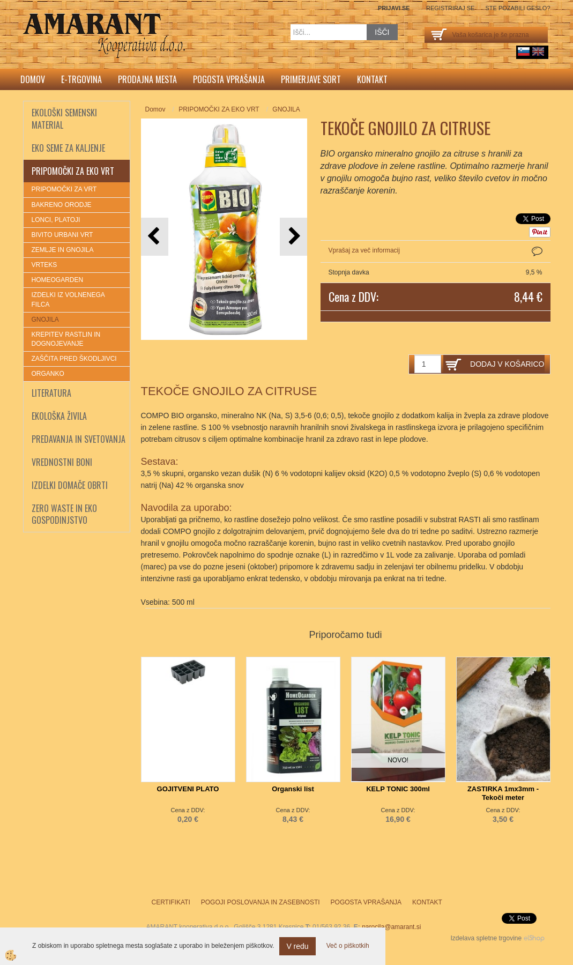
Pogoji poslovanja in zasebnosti (260, 902)
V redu (297, 946)
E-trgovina (81, 79)
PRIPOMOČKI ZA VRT (64, 189)
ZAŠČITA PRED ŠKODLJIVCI (74, 358)
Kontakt (372, 79)
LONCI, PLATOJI (56, 220)
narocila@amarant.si (391, 927)
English (538, 51)
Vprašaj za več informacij (364, 250)
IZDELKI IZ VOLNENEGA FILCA (68, 299)
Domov (32, 79)
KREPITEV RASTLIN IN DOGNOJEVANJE (66, 339)
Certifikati (171, 902)
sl (524, 51)
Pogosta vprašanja (229, 79)
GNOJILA (45, 319)
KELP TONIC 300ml (398, 789)
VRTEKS (44, 265)
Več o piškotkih (347, 945)
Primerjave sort (311, 79)
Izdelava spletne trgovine (486, 938)
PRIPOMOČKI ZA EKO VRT (218, 109)
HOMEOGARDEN (58, 280)
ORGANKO (48, 373)
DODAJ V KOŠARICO (507, 364)
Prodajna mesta (147, 79)
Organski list (293, 789)
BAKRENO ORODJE (62, 205)
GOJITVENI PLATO (188, 789)
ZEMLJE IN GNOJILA (63, 250)
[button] (293, 237)
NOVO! (398, 760)
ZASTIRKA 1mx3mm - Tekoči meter (503, 793)
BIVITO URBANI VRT (62, 235)
